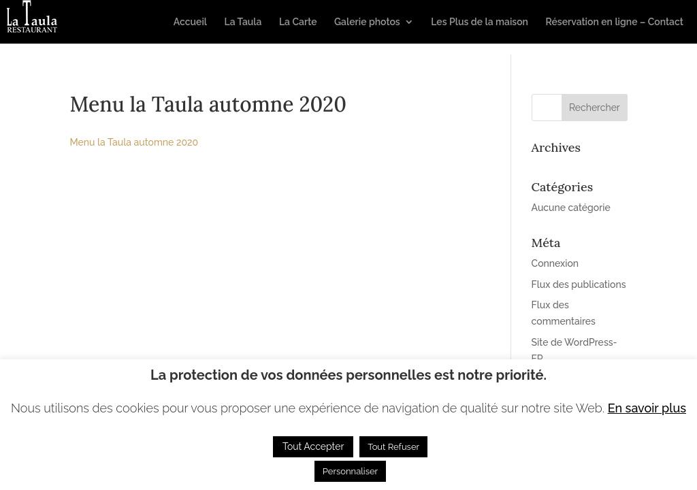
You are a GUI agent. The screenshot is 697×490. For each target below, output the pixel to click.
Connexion (555, 263)
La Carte (298, 22)
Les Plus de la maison (479, 22)
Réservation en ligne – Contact (614, 22)
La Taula (242, 22)
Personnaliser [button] (350, 471)
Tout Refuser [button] (393, 447)
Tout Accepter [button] (313, 446)
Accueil (190, 22)
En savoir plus (647, 408)
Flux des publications (579, 284)
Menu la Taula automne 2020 (133, 142)
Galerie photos (367, 22)
